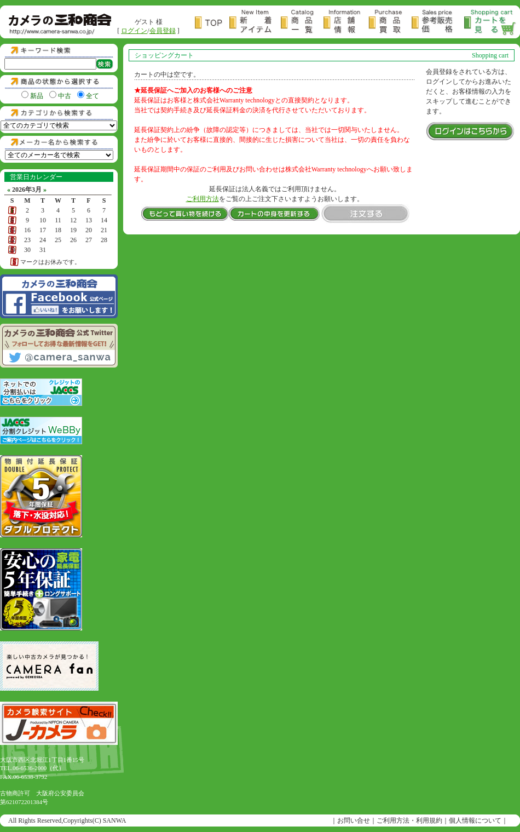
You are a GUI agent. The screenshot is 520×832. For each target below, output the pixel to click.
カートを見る (490, 22)
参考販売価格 (438, 22)
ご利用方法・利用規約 (409, 820)
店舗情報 (345, 22)
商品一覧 (302, 22)
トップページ (212, 22)
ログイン (134, 31)
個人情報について (475, 820)
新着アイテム (255, 22)
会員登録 (162, 31)
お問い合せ (353, 820)
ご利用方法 (202, 199)
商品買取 (390, 22)
